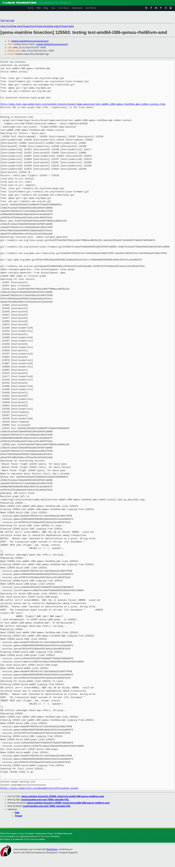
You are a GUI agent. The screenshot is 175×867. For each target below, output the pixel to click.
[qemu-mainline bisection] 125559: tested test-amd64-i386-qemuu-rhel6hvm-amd (62, 796)
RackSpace (51, 849)
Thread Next (42, 26)
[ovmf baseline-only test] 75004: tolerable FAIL (45, 799)
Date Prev (5, 26)
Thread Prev (28, 26)
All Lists (10, 20)
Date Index (54, 26)
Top (2, 20)
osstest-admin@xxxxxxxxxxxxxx (51, 44)
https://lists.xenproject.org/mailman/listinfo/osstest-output (39, 788)
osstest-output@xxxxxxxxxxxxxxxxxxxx (30, 41)
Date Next (16, 26)
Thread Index (67, 26)
